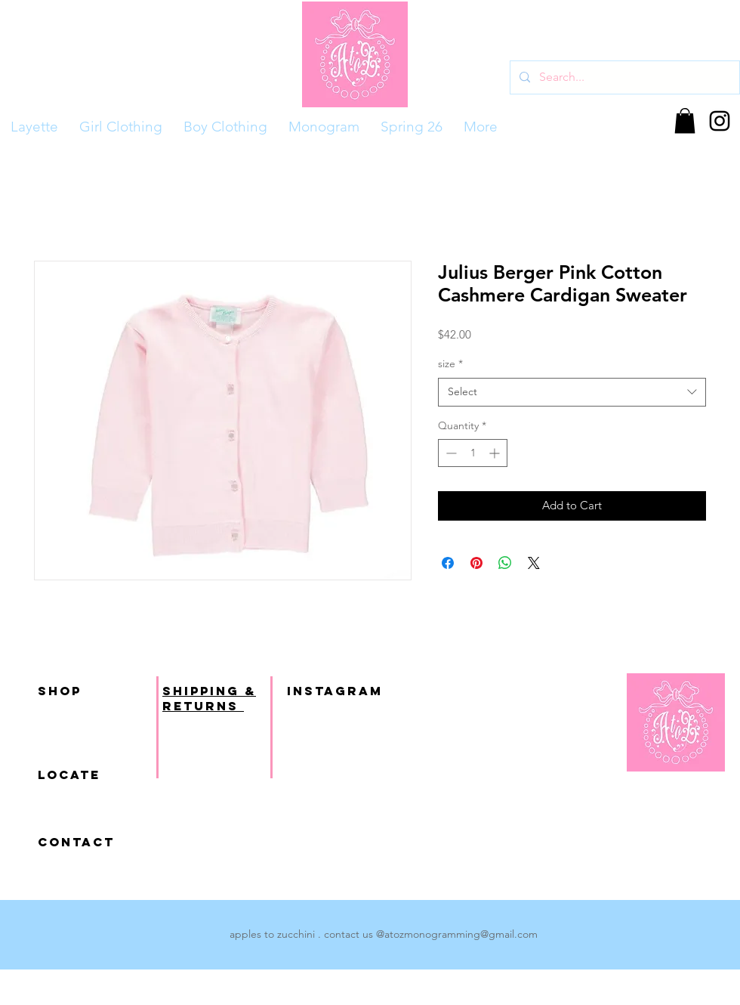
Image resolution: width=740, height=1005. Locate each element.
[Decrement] (449, 453)
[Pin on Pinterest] (476, 563)
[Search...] (623, 77)
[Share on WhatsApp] (505, 563)
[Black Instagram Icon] (719, 121)
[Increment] (495, 453)
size (450, 363)
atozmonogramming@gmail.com (461, 934)
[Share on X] (534, 563)
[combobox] (572, 392)
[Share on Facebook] (448, 563)
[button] (684, 120)
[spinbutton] (472, 453)
